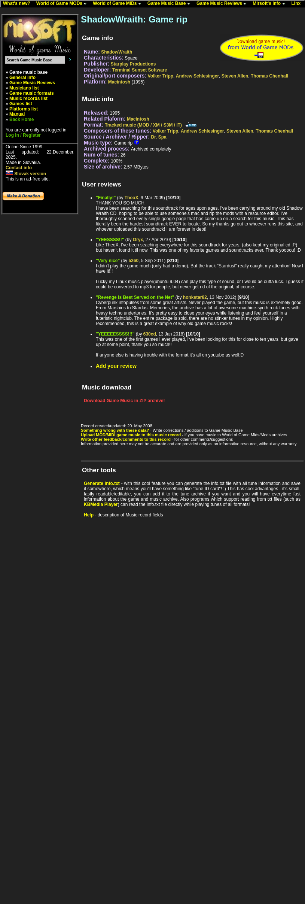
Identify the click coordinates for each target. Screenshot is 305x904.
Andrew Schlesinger (197, 76)
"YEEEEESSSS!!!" (115, 334)
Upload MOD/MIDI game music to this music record (131, 435)
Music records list (28, 98)
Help (89, 515)
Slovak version (26, 173)
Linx (298, 4)
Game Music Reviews (223, 4)
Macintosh (119, 82)
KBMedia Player (101, 504)
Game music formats (31, 93)
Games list (20, 103)
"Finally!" (106, 197)
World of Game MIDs (118, 4)
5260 (133, 260)
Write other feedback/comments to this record (126, 439)
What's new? (18, 4)
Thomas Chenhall (269, 76)
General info (22, 77)
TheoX (131, 197)
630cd (149, 334)
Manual (17, 114)
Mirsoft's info (270, 4)
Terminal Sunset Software (139, 70)
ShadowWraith (116, 52)
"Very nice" (108, 260)
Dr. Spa (158, 137)
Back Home (21, 119)
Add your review (116, 366)
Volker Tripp (160, 76)
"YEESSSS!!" (110, 239)
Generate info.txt (102, 483)
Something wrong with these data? (115, 430)
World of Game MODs (63, 4)
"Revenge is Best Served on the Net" (135, 297)
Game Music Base (170, 4)
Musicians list (24, 88)
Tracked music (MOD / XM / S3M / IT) (143, 125)
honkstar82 (195, 297)
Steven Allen (235, 76)
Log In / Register (23, 135)
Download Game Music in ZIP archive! (124, 400)
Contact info (19, 167)
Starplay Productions (133, 64)
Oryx (138, 239)
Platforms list (23, 109)
